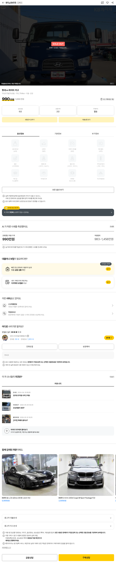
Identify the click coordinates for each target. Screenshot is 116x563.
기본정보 (58, 134)
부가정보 (95, 134)
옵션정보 (20, 134)
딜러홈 (108, 338)
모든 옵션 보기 (58, 190)
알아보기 (58, 269)
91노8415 (14, 2)
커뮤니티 (58, 383)
